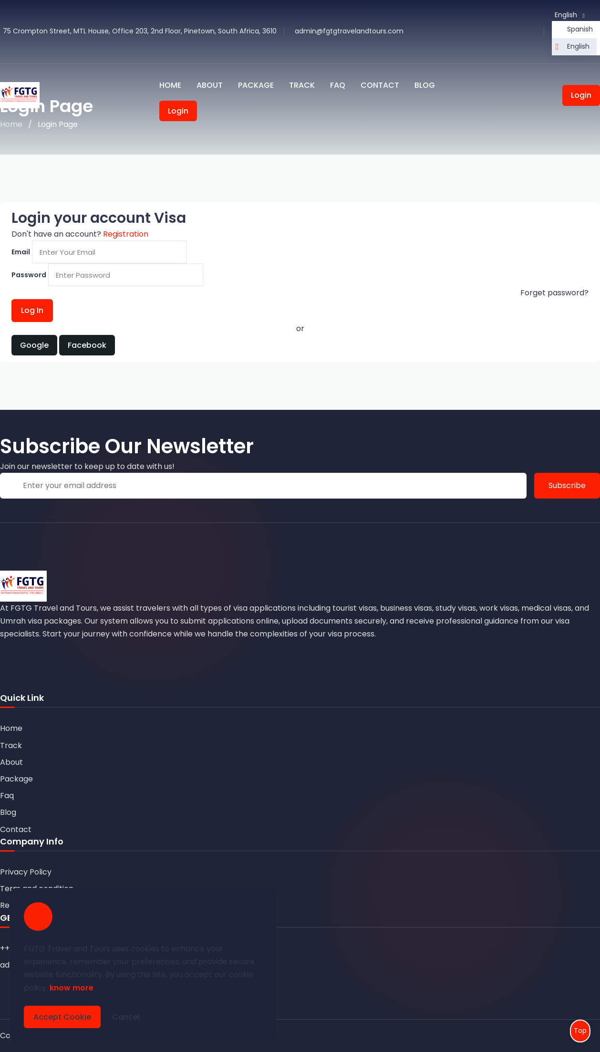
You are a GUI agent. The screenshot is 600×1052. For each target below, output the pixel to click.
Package (256, 85)
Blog (424, 85)
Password (28, 275)
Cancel (126, 1016)
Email (20, 252)
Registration (125, 234)
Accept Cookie (62, 1016)
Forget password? (554, 292)
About (210, 85)
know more (71, 987)
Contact (380, 85)
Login (178, 110)
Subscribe (567, 485)
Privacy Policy (26, 871)
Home (170, 85)
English (578, 46)
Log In (32, 310)
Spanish (580, 29)
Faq (337, 85)
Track (302, 85)
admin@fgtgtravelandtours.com (349, 31)
